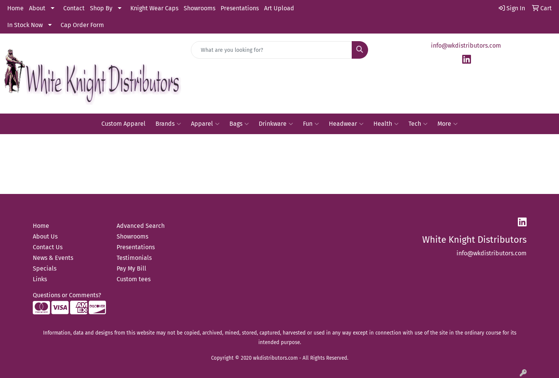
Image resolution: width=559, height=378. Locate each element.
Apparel (205, 123)
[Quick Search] (271, 50)
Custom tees (134, 279)
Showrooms (199, 8)
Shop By (101, 8)
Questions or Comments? (67, 295)
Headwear (346, 123)
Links (40, 279)
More (447, 123)
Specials (44, 268)
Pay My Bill (131, 268)
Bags (239, 123)
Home (15, 8)
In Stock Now (25, 25)
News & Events (53, 257)
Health (386, 123)
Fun (311, 123)
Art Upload (279, 8)
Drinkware (276, 123)
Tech (418, 123)
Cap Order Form (82, 25)
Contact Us (47, 247)
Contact (74, 8)
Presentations (240, 8)
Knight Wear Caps (154, 8)
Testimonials (134, 257)
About (37, 8)
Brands (168, 123)
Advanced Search (141, 225)
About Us (45, 236)
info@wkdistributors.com (466, 45)
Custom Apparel (123, 123)
